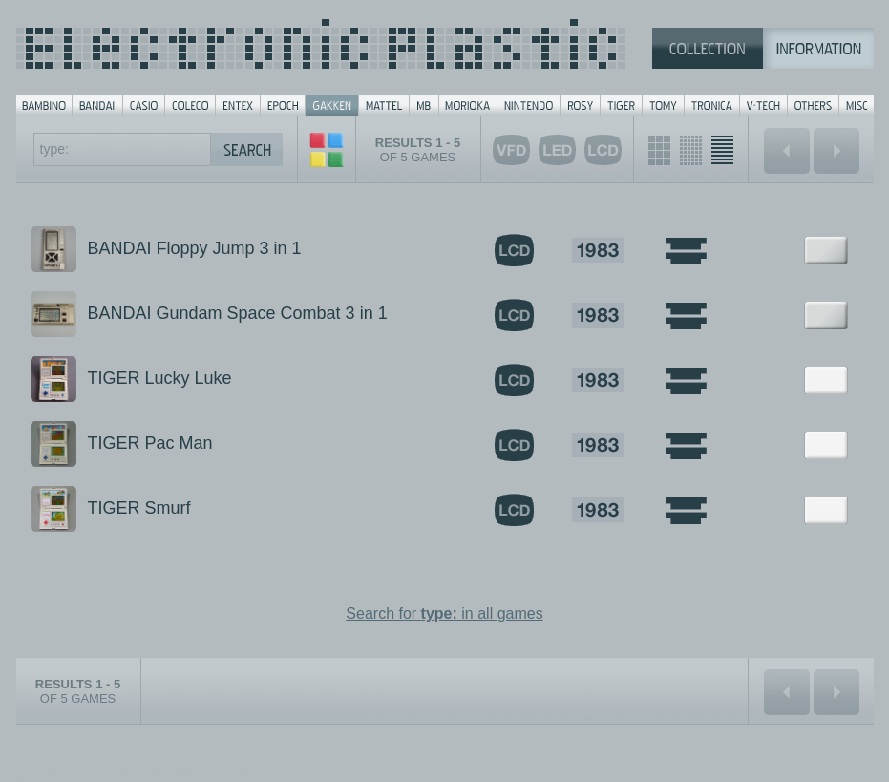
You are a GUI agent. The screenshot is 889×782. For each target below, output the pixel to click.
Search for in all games (444, 613)
